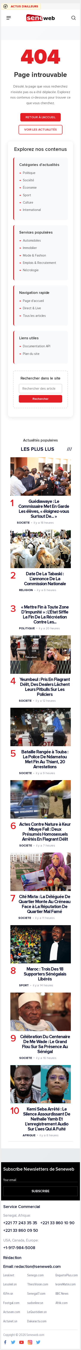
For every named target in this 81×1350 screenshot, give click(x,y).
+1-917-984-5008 (19, 1248)
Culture (28, 203)
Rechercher (40, 398)
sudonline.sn (35, 1303)
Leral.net (8, 1275)
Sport (27, 195)
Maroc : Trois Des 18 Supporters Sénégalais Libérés (45, 974)
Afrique (29, 1135)
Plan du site (31, 354)
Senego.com (35, 1275)
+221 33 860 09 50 (20, 1231)
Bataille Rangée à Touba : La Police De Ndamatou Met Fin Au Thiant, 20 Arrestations (44, 759)
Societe (23, 522)
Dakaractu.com (36, 1321)
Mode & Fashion (34, 255)
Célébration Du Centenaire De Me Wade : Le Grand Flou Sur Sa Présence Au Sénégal (45, 1044)
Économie (30, 188)
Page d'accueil (33, 301)
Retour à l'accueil (40, 117)
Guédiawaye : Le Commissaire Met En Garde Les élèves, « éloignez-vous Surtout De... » (43, 509)
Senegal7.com (36, 1294)
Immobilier (30, 248)
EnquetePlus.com (67, 1275)
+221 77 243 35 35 (20, 1223)
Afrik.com (62, 1303)
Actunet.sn (10, 1321)
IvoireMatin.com (66, 1284)
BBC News (62, 1294)
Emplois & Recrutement (39, 263)
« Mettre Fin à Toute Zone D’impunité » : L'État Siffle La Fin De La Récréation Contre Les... (45, 614)
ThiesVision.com (37, 1284)
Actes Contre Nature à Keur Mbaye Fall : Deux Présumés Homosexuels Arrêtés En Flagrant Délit (45, 832)
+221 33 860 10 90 (57, 1223)
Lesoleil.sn (10, 1284)
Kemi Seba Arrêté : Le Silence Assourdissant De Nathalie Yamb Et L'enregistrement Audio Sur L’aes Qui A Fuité (46, 1119)
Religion (26, 590)
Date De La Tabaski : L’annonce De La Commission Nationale (45, 578)
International (32, 210)
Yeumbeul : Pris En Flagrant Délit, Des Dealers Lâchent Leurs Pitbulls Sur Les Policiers (45, 687)
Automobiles (32, 241)
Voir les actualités (40, 129)
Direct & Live (32, 308)
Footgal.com (11, 1303)
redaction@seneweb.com (37, 1267)
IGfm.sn (8, 1294)
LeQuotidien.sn (37, 1312)
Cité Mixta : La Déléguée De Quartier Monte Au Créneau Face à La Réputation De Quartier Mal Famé (44, 904)
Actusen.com (11, 1312)
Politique (29, 173)
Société (28, 180)
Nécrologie (31, 270)
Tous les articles (34, 316)
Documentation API (36, 346)
